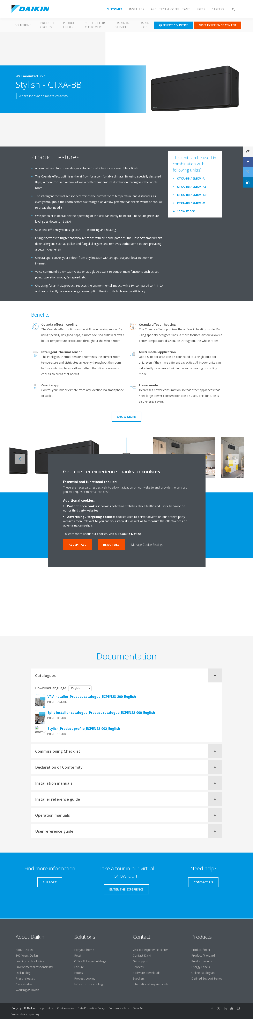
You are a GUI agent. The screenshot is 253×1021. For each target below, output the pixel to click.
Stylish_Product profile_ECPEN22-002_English (83, 728)
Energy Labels (200, 967)
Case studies (24, 984)
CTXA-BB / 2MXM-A (191, 178)
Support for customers (95, 25)
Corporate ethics (119, 1008)
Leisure (79, 967)
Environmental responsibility (34, 967)
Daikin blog (144, 25)
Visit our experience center (150, 950)
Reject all (111, 545)
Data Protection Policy (91, 1008)
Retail (78, 955)
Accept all (77, 545)
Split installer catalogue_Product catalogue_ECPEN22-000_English (101, 712)
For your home (84, 950)
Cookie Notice (130, 534)
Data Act (138, 1008)
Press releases (25, 978)
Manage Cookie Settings (147, 545)
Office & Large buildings (90, 961)
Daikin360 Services (123, 25)
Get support (141, 961)
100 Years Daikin (27, 955)
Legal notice (46, 1008)
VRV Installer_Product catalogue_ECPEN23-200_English (91, 696)
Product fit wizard (203, 955)
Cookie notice (65, 1008)
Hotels (78, 973)
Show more (186, 211)
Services (138, 967)
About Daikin (24, 950)
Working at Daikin (27, 990)
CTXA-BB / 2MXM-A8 (191, 187)
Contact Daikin (142, 955)
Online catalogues (203, 973)
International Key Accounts (151, 984)
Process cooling (84, 978)
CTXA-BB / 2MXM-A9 (191, 195)
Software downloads (146, 973)
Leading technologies (30, 961)
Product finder (70, 25)
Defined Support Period (207, 978)
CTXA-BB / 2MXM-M (191, 203)
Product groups (47, 25)
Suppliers (139, 978)
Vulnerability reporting (25, 1014)
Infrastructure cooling (88, 984)
